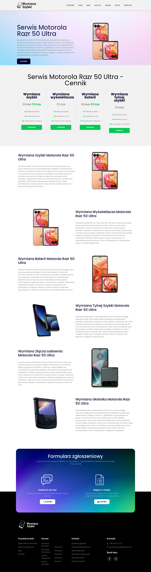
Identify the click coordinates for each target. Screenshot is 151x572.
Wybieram (32, 127)
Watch (98, 5)
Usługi (108, 5)
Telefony (70, 5)
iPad (80, 5)
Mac (88, 5)
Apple (117, 5)
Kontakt (128, 5)
